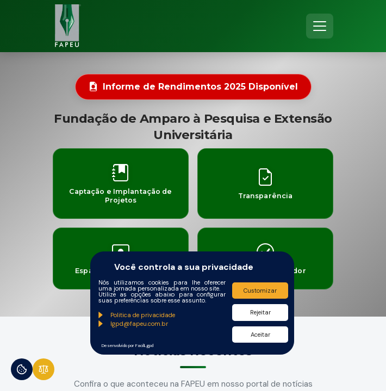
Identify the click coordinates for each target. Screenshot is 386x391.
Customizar (260, 290)
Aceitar (260, 334)
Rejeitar (260, 312)
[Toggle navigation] (319, 26)
